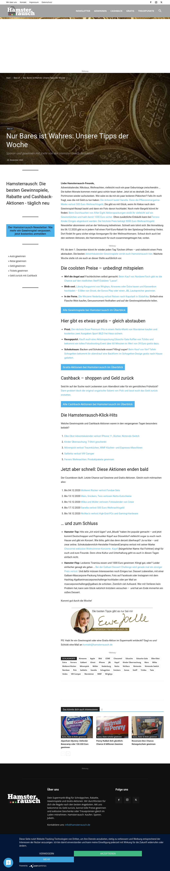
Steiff (135, 670)
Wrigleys (108, 674)
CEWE (107, 658)
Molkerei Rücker (69, 666)
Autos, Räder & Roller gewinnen (74, 737)
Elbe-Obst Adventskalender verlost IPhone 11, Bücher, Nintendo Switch (101, 436)
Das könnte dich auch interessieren (80, 709)
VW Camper (76, 674)
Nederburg (106, 666)
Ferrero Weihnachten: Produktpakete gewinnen (89, 459)
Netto (116, 666)
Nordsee (66, 670)
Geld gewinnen (18, 265)
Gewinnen (100, 10)
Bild (100, 658)
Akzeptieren (93, 859)
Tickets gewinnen (19, 270)
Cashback (116, 10)
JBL (109, 662)
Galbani (83, 662)
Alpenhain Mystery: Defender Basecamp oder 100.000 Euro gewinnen (74, 744)
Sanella (94, 670)
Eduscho (129, 658)
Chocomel (118, 658)
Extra (64, 662)
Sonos (126, 670)
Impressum (34, 2)
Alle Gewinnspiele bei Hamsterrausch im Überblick (94, 310)
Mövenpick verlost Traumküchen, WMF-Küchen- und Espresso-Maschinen (103, 447)
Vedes (64, 674)
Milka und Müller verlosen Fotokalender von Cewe (107, 501)
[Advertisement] (85, 41)
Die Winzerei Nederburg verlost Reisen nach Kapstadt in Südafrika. (114, 296)
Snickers (117, 670)
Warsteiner (89, 674)
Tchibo (143, 670)
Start (8, 77)
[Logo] (20, 11)
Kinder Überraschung (132, 662)
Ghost (92, 662)
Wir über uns (11, 2)
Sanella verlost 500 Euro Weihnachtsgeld (103, 507)
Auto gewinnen (18, 256)
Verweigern (41, 859)
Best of (17, 77)
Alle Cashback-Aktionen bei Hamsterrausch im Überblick (98, 404)
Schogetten (105, 670)
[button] (160, 11)
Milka (154, 662)
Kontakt (23, 2)
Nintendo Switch (152, 666)
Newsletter (83, 10)
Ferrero (73, 662)
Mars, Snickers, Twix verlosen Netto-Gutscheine (106, 496)
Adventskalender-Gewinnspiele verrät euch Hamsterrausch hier (118, 253)
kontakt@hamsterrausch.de (97, 644)
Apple (92, 658)
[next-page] (68, 754)
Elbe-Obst (155, 658)
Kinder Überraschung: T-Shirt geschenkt (85, 441)
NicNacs (126, 666)
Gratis (130, 10)
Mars (146, 662)
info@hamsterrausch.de (77, 824)
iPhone (102, 662)
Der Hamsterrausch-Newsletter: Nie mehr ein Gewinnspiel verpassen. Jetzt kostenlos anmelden (30, 230)
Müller (95, 666)
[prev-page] (63, 754)
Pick (75, 670)
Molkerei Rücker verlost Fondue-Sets (100, 490)
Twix (152, 670)
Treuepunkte (146, 10)
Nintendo (137, 666)
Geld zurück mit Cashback (23, 275)
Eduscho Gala (142, 658)
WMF (99, 674)
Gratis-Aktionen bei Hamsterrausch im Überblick (93, 367)
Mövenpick (84, 666)
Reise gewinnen (18, 261)
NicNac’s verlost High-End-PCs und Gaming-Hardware (109, 513)
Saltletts (83, 670)
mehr (144, 859)
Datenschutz (47, 2)
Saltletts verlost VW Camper (79, 453)
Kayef (117, 662)
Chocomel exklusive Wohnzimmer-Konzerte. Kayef (91, 548)
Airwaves (83, 658)
